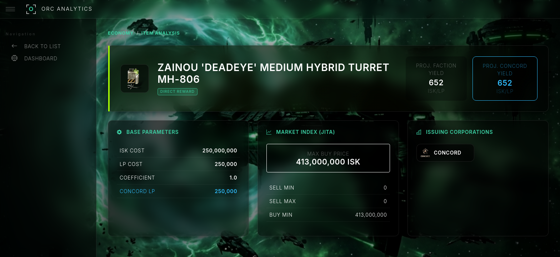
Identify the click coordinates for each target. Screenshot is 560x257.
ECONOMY (121, 33)
